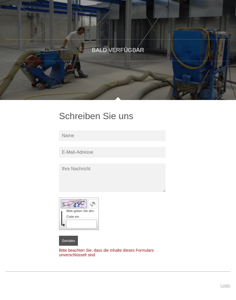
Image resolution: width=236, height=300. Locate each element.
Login (225, 285)
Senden (68, 241)
